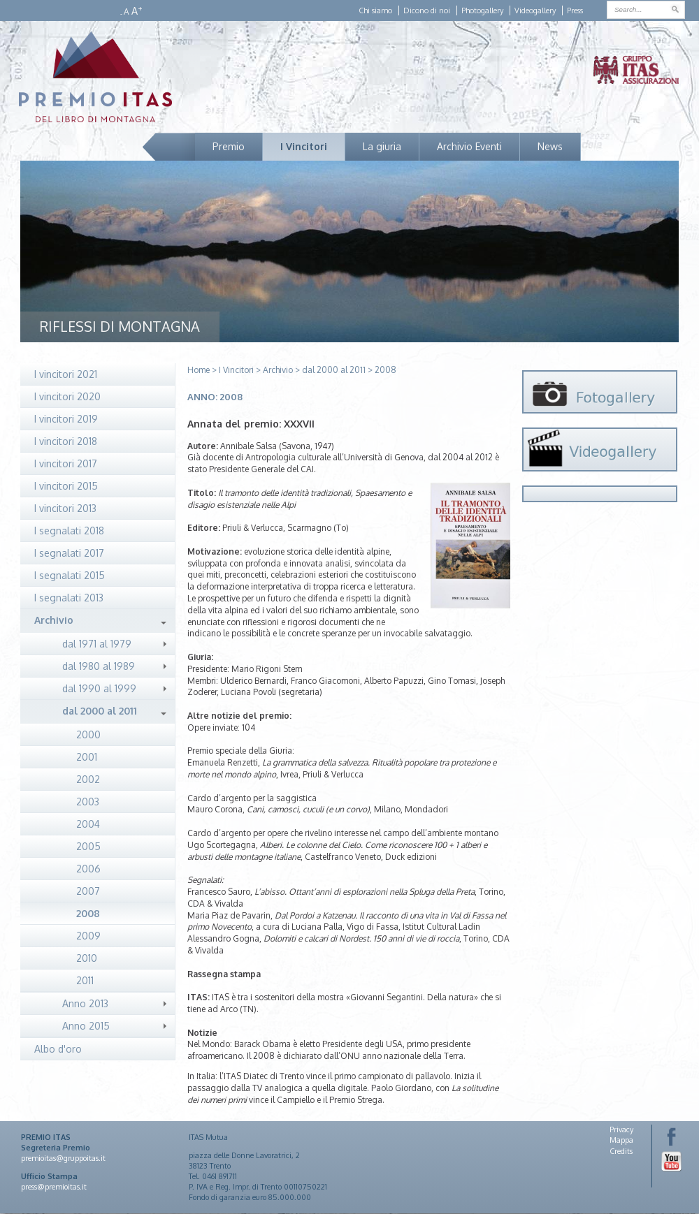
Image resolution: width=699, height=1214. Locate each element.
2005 (88, 846)
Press (575, 10)
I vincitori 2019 (66, 419)
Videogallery (535, 10)
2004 (88, 824)
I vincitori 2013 (65, 508)
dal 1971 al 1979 (96, 644)
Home (198, 370)
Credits (621, 1151)
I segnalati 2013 (68, 598)
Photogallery (482, 10)
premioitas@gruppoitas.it (63, 1158)
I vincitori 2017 (65, 463)
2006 (88, 869)
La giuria (382, 146)
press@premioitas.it (54, 1187)
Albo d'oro (58, 1049)
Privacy (621, 1129)
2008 (88, 913)
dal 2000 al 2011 (99, 711)
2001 (86, 757)
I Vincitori (303, 146)
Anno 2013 (85, 1003)
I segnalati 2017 (69, 553)
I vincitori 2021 (65, 374)
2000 (88, 734)
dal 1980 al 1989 (98, 666)
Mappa (621, 1140)
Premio (228, 146)
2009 (88, 936)
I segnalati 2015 (69, 575)
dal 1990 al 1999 (99, 688)
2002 (88, 779)
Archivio (53, 620)
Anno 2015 (86, 1026)
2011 (85, 980)
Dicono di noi (426, 10)
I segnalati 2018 (69, 530)
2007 (88, 891)
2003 (87, 801)
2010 (86, 958)
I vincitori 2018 (65, 441)
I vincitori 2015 (66, 486)
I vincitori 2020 (67, 396)
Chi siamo (375, 10)
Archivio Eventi (469, 146)
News (550, 146)
